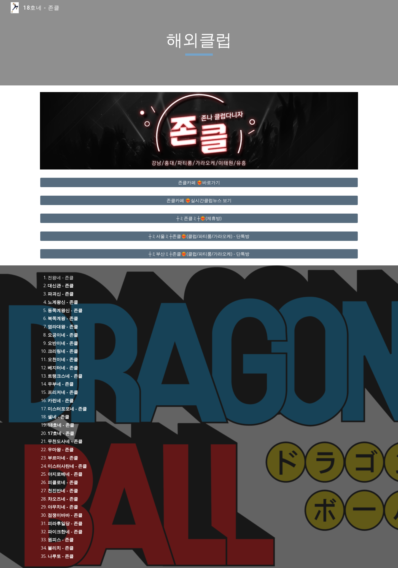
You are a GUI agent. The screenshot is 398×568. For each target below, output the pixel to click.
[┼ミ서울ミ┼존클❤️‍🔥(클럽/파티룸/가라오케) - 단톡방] (199, 236)
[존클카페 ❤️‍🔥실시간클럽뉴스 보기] (199, 200)
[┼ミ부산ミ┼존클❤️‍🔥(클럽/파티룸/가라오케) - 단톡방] (199, 253)
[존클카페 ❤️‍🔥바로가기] (199, 182)
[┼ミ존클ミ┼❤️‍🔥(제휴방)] (199, 218)
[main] (199, 43)
